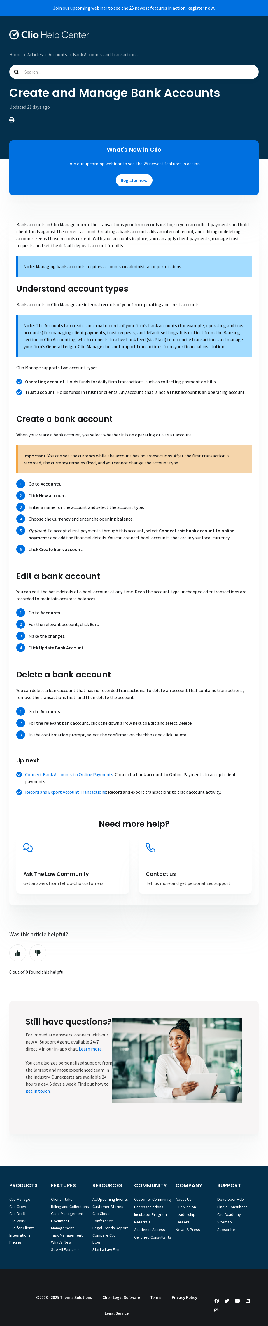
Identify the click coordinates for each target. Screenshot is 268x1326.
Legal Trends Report (110, 1227)
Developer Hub (230, 1199)
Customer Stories (107, 1206)
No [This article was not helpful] (37, 952)
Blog (96, 1242)
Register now (134, 180)
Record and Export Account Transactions (65, 792)
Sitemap (224, 1222)
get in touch (38, 1091)
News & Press (188, 1229)
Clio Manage (19, 1199)
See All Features (65, 1249)
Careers (183, 1222)
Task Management (67, 1235)
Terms (156, 1297)
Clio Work (17, 1220)
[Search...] (134, 72)
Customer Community (153, 1199)
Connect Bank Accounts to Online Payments (69, 774)
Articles (35, 54)
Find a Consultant (232, 1206)
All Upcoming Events (110, 1199)
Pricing (15, 1242)
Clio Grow (17, 1206)
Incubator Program (150, 1214)
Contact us (161, 874)
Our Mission (186, 1206)
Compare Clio (104, 1235)
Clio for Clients (22, 1227)
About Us (184, 1199)
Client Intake (62, 1199)
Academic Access (149, 1229)
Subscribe (226, 1229)
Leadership (185, 1214)
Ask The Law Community (56, 874)
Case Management (67, 1213)
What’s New (61, 1242)
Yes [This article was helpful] (17, 952)
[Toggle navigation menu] (252, 35)
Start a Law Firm (106, 1249)
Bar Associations (148, 1206)
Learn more (90, 1049)
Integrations (20, 1235)
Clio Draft (17, 1213)
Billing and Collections (70, 1206)
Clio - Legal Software (121, 1297)
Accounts (58, 54)
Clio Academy (229, 1214)
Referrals (142, 1222)
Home (15, 54)
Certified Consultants (152, 1237)
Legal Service (117, 1313)
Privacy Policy (184, 1297)
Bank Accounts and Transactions (105, 54)
